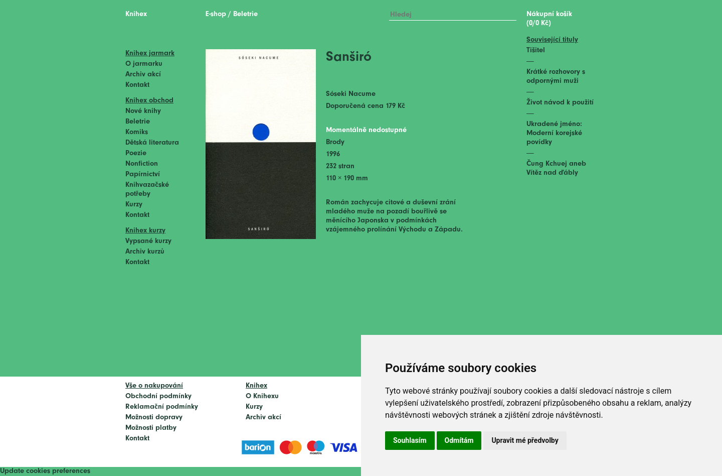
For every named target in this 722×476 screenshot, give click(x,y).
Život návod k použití (560, 102)
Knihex (136, 14)
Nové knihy (143, 111)
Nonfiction (141, 164)
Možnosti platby (150, 428)
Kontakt (137, 85)
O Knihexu (262, 396)
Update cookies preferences (45, 471)
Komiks (136, 132)
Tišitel (535, 50)
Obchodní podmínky (158, 396)
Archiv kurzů (144, 252)
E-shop (216, 14)
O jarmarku (143, 64)
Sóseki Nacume (351, 94)
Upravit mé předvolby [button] (524, 440)
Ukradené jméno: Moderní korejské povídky (554, 133)
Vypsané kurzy (148, 241)
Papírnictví (142, 174)
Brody (335, 142)
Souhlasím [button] (410, 440)
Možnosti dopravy (154, 417)
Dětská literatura (152, 143)
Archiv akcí (143, 74)
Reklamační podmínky (161, 407)
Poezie (135, 153)
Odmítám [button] (459, 440)
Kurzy (133, 204)
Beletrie (137, 121)
